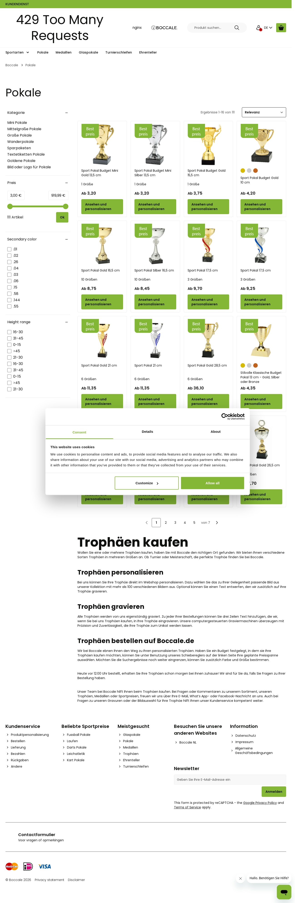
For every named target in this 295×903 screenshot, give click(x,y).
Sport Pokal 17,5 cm (203, 270)
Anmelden (273, 791)
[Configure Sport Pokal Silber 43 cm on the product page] (208, 496)
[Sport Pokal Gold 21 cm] (102, 340)
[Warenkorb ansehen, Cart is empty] (281, 27)
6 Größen (88, 379)
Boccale (11, 65)
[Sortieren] (264, 112)
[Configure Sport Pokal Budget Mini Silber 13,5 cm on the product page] (155, 206)
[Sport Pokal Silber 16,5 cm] (155, 244)
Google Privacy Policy (260, 802)
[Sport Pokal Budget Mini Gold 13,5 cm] (102, 145)
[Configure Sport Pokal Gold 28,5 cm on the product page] (208, 401)
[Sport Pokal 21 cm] (155, 340)
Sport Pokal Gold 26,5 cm (260, 465)
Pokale (42, 52)
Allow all (213, 483)
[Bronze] (255, 170)
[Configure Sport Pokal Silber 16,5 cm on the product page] (155, 301)
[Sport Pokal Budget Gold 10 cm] (261, 145)
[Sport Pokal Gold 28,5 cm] (208, 340)
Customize (147, 483)
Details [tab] (147, 431)
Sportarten (14, 52)
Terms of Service (187, 807)
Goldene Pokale (21, 160)
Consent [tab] (79, 432)
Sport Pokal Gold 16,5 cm (100, 270)
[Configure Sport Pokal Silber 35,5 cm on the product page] (155, 496)
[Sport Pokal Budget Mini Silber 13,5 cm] (155, 145)
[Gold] (243, 170)
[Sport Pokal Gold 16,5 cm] (102, 244)
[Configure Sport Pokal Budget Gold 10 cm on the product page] (261, 206)
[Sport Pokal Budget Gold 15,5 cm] (208, 145)
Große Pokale (19, 135)
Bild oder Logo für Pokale (29, 167)
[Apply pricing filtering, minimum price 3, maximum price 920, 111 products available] (62, 217)
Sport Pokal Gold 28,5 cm (207, 365)
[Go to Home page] (164, 27)
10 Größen (89, 279)
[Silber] (249, 170)
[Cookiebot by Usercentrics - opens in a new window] (225, 416)
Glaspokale (88, 52)
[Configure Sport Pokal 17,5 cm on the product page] (208, 301)
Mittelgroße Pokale (24, 129)
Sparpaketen (19, 148)
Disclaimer (76, 880)
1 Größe (87, 184)
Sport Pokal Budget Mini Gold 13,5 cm (99, 172)
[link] (146, 522)
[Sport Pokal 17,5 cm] (208, 244)
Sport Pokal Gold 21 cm (99, 365)
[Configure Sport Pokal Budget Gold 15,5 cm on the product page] (208, 206)
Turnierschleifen (118, 52)
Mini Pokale (17, 122)
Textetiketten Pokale (26, 154)
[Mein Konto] (258, 27)
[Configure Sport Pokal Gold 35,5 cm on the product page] (102, 496)
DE (268, 27)
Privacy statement (49, 880)
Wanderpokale (20, 141)
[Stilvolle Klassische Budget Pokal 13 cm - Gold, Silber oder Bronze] (261, 340)
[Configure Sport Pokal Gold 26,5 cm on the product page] (261, 496)
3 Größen (195, 279)
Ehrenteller (148, 52)
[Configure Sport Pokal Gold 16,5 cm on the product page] (102, 301)
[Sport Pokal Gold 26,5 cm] (261, 439)
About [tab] (216, 431)
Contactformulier (36, 834)
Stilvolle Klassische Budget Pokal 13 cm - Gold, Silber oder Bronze (261, 377)
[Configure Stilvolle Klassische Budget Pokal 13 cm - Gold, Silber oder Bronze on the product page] (261, 401)
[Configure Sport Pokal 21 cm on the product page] (155, 401)
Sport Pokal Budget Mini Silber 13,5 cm (152, 172)
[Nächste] (216, 522)
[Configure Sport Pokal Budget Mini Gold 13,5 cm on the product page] (102, 206)
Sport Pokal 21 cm (148, 365)
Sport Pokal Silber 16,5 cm (154, 270)
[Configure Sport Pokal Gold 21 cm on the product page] (102, 401)
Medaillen (64, 52)
